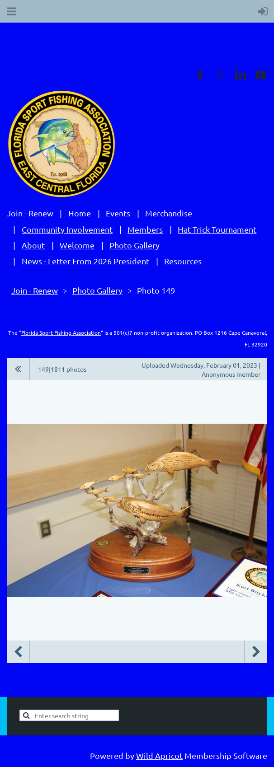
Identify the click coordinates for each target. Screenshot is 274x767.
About (33, 245)
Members (145, 229)
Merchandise (168, 213)
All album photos (18, 369)
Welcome (77, 245)
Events (118, 213)
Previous (18, 652)
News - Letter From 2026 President (85, 261)
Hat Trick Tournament (217, 229)
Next (256, 652)
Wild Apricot (159, 755)
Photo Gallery (134, 245)
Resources (183, 261)
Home (79, 213)
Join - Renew (30, 213)
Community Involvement (67, 229)
